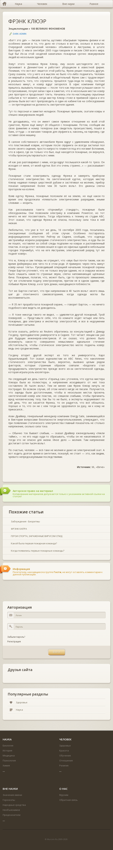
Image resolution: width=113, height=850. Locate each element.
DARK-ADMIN (19, 33)
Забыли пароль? (16, 636)
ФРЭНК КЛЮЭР (27, 21)
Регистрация (14, 641)
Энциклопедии (18, 28)
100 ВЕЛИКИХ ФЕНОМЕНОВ (48, 28)
